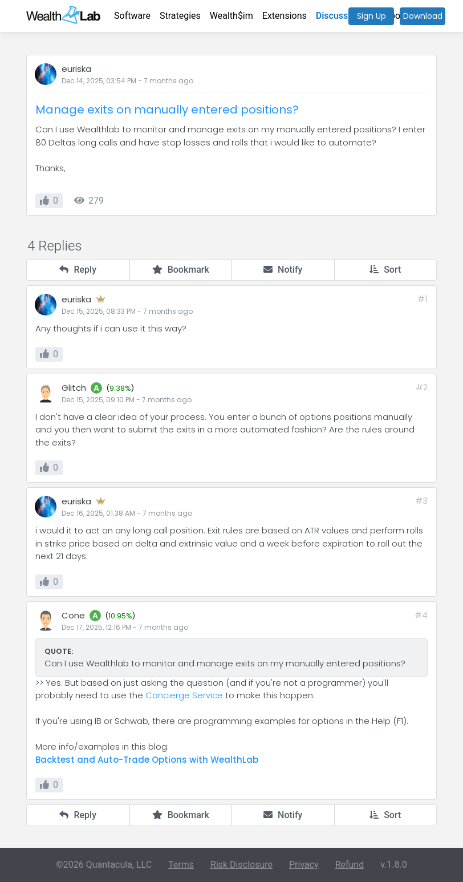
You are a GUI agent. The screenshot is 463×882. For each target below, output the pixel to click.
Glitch (74, 388)
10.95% (120, 616)
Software (132, 15)
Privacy (304, 864)
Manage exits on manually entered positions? (167, 110)
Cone (73, 615)
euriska (76, 69)
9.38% (120, 388)
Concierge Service (184, 695)
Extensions (284, 15)
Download (422, 16)
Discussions (340, 15)
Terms (181, 864)
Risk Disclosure (241, 864)
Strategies (180, 15)
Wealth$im (231, 15)
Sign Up (371, 16)
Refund (349, 864)
